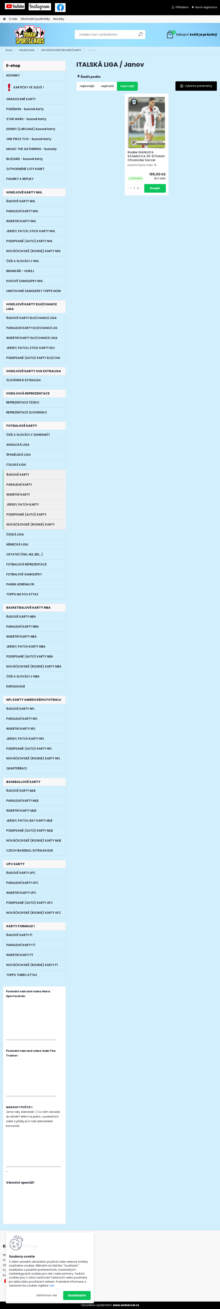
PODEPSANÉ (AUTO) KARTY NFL (29, 749)
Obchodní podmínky (35, 19)
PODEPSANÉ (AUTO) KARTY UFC (29, 903)
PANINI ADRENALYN (20, 584)
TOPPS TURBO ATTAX (21, 975)
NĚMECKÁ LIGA (17, 544)
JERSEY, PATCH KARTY (22, 504)
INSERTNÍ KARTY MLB (21, 811)
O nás (13, 19)
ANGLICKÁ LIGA (17, 445)
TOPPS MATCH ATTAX (22, 594)
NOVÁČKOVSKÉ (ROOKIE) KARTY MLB (33, 840)
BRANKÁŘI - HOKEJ (20, 271)
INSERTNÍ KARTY (18, 494)
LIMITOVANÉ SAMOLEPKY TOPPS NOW (33, 291)
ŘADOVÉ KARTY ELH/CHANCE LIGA (31, 318)
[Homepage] (4, 19)
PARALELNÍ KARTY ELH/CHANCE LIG (32, 328)
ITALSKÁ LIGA (27, 50)
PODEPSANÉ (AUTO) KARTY (26, 514)
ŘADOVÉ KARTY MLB (21, 791)
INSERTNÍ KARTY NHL (21, 221)
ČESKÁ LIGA (15, 534)
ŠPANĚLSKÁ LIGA (18, 455)
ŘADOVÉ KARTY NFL (20, 709)
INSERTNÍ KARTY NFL (21, 729)
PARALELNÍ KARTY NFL (22, 719)
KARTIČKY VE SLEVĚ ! (25, 87)
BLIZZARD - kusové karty (24, 159)
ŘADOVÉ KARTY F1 (19, 935)
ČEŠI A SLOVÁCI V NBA (23, 676)
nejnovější (127, 86)
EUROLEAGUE (15, 686)
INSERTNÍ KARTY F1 (19, 955)
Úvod (8, 50)
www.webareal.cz (126, 1305)
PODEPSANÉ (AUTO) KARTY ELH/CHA (33, 358)
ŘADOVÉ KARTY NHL (20, 201)
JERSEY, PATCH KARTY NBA (26, 646)
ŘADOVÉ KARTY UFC (21, 873)
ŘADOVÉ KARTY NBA (21, 617)
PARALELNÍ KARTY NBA (22, 626)
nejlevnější (87, 86)
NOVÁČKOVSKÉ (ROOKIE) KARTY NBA (33, 666)
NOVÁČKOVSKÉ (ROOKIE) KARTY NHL (33, 251)
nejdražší (107, 86)
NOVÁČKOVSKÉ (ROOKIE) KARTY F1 (32, 965)
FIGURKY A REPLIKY (19, 179)
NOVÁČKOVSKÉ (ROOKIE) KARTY (61, 50)
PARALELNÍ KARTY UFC (22, 883)
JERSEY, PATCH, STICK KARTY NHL (30, 231)
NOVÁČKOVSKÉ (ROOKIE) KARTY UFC (33, 913)
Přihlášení (182, 7)
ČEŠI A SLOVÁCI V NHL (22, 261)
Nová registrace (206, 7)
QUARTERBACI (16, 768)
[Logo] (30, 34)
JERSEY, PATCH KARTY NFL (25, 739)
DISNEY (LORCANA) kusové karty (30, 129)
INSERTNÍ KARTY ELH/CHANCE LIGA (32, 338)
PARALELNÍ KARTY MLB (22, 801)
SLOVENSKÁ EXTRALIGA (23, 380)
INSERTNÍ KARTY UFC (21, 893)
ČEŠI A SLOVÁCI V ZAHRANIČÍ (28, 435)
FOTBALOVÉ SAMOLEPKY (24, 574)
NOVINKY (13, 75)
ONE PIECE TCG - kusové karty (28, 139)
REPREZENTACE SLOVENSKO (26, 412)
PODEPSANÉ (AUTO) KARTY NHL (29, 241)
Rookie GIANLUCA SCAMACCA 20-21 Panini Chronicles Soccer (146, 156)
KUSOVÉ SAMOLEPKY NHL (24, 281)
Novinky (58, 19)
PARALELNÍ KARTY (19, 484)
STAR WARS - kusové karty (26, 119)
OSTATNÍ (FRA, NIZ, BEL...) (24, 554)
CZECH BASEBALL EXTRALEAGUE (29, 850)
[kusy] (134, 188)
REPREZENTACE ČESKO (22, 402)
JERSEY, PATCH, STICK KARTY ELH (30, 348)
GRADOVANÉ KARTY (21, 99)
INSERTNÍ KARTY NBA (21, 636)
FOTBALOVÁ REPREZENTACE (26, 564)
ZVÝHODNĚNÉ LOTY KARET (25, 169)
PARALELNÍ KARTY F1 (20, 945)
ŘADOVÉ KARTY (17, 475)
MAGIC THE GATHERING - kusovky (31, 149)
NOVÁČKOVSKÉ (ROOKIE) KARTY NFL (33, 758)
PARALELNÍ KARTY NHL (22, 211)
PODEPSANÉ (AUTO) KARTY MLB (29, 830)
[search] (140, 36)
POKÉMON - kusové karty (25, 109)
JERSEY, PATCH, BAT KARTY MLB (29, 820)
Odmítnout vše (46, 1295)
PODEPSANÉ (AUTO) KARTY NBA (29, 656)
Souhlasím (77, 1295)
